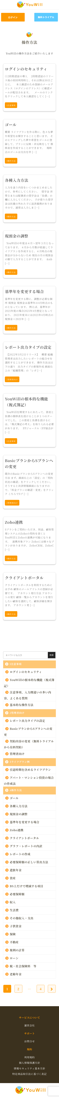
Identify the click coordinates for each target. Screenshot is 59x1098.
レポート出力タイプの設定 (27, 721)
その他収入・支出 (21, 918)
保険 (13, 934)
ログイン (12, 17)
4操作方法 (16, 790)
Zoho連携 (16, 830)
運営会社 (29, 1025)
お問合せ (29, 1041)
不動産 (14, 942)
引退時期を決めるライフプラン (30, 769)
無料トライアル (46, 17)
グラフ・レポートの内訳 (26, 846)
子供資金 (16, 926)
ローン (14, 958)
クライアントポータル (24, 838)
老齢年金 (17, 974)
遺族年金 (16, 870)
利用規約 (29, 1057)
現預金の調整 (19, 814)
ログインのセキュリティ (26, 672)
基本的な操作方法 (21, 705)
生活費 (14, 910)
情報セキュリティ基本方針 (29, 1068)
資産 (13, 878)
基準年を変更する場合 (24, 822)
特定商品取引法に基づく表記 (29, 1074)
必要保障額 (17, 894)
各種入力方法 (19, 806)
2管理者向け (17, 713)
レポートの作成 (20, 854)
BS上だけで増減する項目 (26, 886)
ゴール (14, 798)
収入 (13, 902)
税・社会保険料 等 (23, 966)
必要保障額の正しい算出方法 (29, 862)
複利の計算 (17, 950)
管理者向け (17, 753)
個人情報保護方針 (29, 1063)
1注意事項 (15, 664)
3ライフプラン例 (20, 762)
